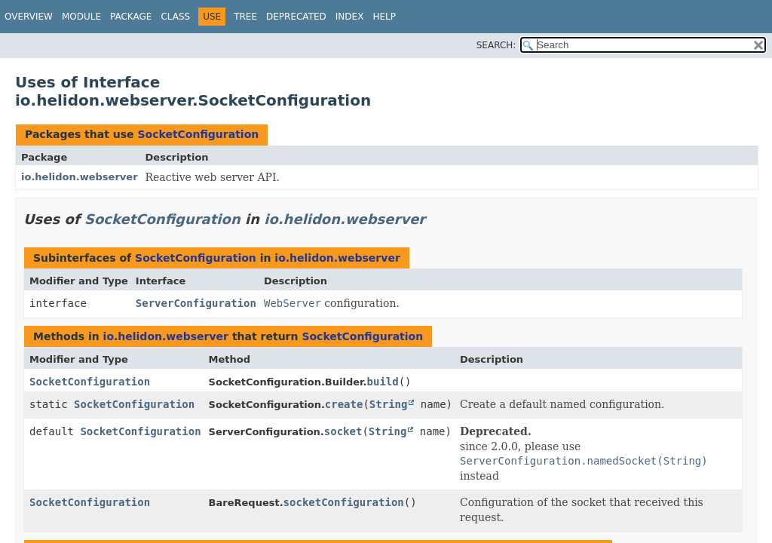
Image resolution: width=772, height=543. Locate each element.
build (383, 382)
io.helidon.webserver (79, 177)
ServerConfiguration (196, 303)
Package (131, 16)
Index (349, 16)
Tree (245, 16)
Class (175, 16)
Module (81, 16)
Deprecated (296, 16)
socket (343, 431)
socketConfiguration (343, 502)
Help (384, 16)
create (344, 404)
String (388, 404)
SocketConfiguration (198, 134)
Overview (29, 16)
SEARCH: (496, 45)
